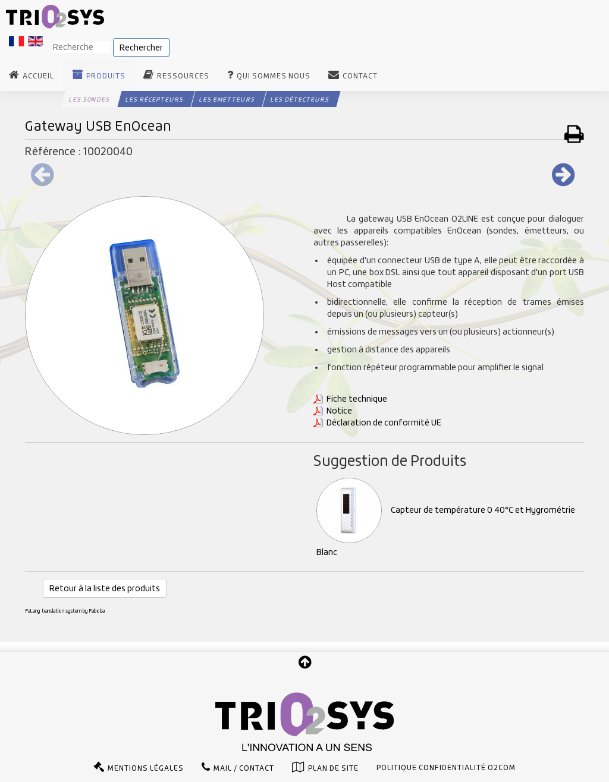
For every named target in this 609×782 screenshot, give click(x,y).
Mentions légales (146, 768)
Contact (360, 76)
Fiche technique (357, 398)
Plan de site (333, 768)
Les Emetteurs (227, 99)
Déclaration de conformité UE (384, 422)
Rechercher (141, 47)
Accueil (38, 76)
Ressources (183, 76)
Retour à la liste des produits (104, 588)
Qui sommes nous (273, 76)
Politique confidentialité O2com (446, 768)
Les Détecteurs (299, 99)
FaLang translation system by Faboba (65, 611)
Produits (105, 76)
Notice (339, 410)
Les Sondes (89, 99)
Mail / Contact (244, 768)
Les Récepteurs (154, 99)
